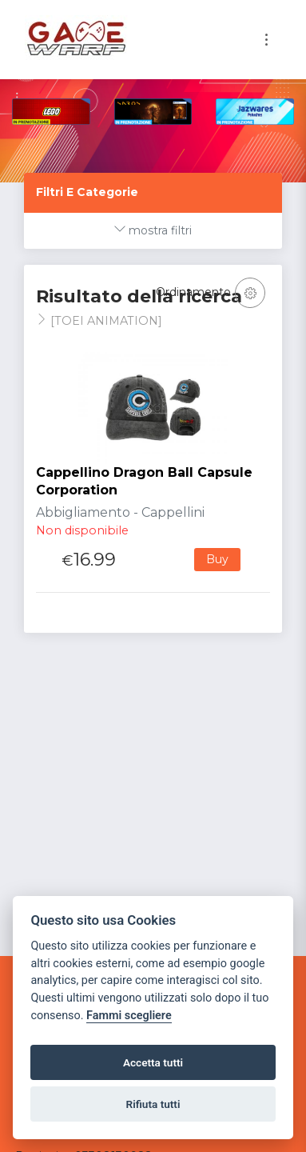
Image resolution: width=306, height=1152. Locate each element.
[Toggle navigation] (266, 39)
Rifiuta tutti (153, 1104)
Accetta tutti (153, 1062)
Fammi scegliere (129, 1015)
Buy (217, 559)
